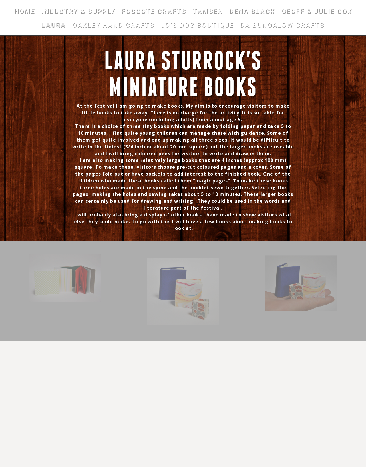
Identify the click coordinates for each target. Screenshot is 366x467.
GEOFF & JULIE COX (316, 12)
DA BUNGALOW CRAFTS (282, 26)
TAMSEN (207, 12)
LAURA (54, 26)
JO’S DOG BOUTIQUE (197, 26)
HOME (24, 12)
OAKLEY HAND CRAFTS (113, 26)
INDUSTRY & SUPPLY (78, 12)
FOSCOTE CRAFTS (153, 12)
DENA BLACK (252, 12)
